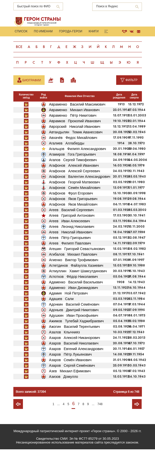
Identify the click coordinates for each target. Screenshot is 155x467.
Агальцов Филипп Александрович (77, 166)
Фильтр (132, 97)
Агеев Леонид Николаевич (71, 244)
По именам (42, 31)
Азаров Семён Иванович (70, 377)
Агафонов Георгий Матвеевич (74, 200)
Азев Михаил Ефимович (70, 388)
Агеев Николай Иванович (70, 250)
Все (19, 47)
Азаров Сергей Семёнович (72, 383)
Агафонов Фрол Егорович (71, 211)
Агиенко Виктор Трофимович (73, 277)
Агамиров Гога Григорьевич (72, 172)
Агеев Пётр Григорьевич (70, 255)
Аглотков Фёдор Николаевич (73, 294)
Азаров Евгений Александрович (76, 366)
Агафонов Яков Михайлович (73, 222)
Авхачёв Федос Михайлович (73, 155)
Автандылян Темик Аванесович (76, 150)
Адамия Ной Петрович (68, 311)
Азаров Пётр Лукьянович (70, 372)
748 (100, 421)
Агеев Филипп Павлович (70, 261)
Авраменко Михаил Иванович (74, 127)
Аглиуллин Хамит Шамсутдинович (78, 288)
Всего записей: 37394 (31, 409)
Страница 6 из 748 (126, 409)
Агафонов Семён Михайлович (74, 205)
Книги (92, 31)
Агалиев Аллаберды (66, 161)
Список (21, 31)
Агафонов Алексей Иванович (74, 183)
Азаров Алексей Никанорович (74, 355)
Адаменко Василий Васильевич (76, 300)
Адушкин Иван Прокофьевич (73, 333)
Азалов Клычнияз (64, 350)
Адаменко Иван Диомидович (73, 305)
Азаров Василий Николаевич (74, 361)
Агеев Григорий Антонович (72, 233)
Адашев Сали (61, 316)
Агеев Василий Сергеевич (71, 227)
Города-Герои (69, 31)
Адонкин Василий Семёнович (74, 322)
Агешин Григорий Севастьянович (77, 266)
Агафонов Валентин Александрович (79, 194)
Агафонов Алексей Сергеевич (74, 188)
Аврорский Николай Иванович (74, 144)
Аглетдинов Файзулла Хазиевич (76, 283)
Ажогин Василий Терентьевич (74, 344)
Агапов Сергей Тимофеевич (73, 177)
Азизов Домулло (63, 394)
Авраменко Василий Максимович (77, 122)
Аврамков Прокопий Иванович (75, 138)
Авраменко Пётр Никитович (73, 133)
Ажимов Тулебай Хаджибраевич (76, 338)
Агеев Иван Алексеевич (69, 238)
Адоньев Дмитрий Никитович (74, 327)
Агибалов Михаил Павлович (73, 272)
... (58, 421)
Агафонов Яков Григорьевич (73, 216)
